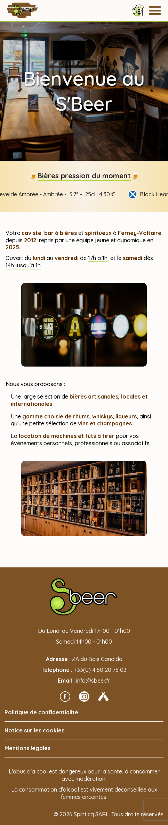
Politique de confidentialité (41, 712)
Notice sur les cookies (34, 730)
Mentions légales (27, 748)
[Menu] (155, 10)
